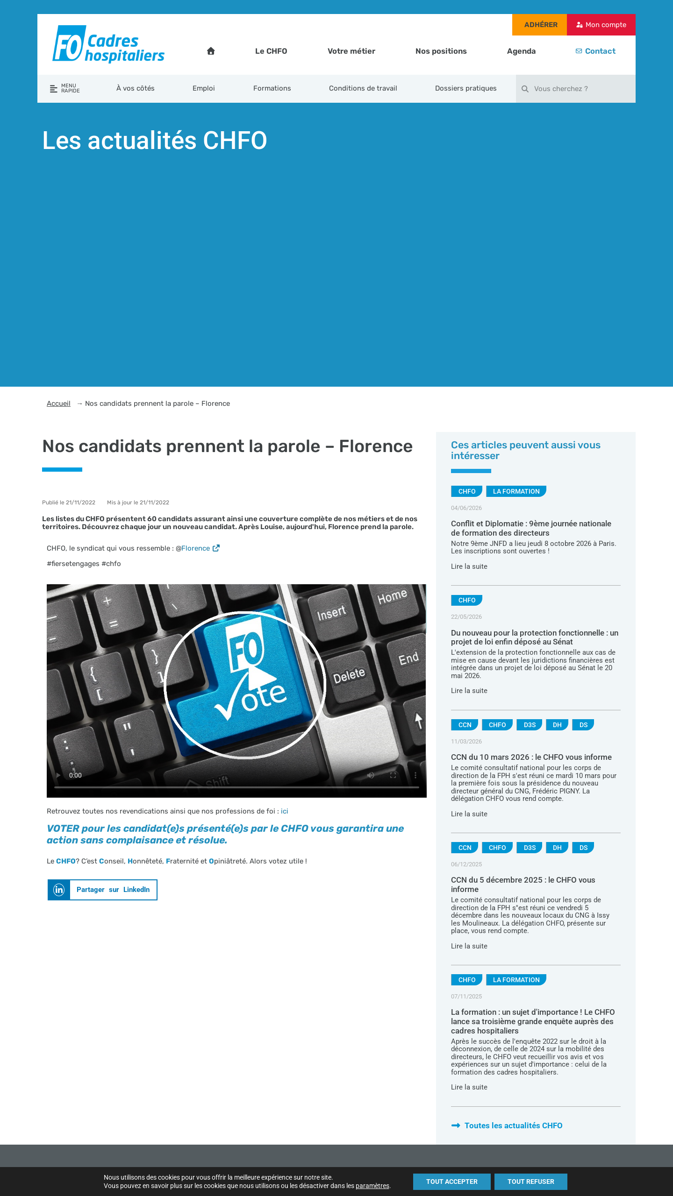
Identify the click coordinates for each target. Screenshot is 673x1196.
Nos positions (441, 51)
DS (583, 725)
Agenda (521, 51)
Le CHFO (271, 51)
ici (284, 811)
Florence (201, 548)
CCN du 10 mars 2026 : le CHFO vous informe (531, 757)
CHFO (467, 491)
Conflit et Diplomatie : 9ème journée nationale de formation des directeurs (531, 528)
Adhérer (541, 25)
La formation (516, 491)
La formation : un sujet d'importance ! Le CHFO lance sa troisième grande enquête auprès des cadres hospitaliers (533, 1021)
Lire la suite (469, 566)
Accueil (59, 404)
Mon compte (606, 25)
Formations (272, 88)
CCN (465, 725)
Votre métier (351, 51)
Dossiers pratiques (466, 88)
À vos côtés (135, 88)
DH (557, 725)
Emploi (204, 88)
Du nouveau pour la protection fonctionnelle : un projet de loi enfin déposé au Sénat (534, 638)
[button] (103, 889)
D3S (530, 725)
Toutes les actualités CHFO (507, 1125)
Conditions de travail (363, 88)
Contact (600, 51)
